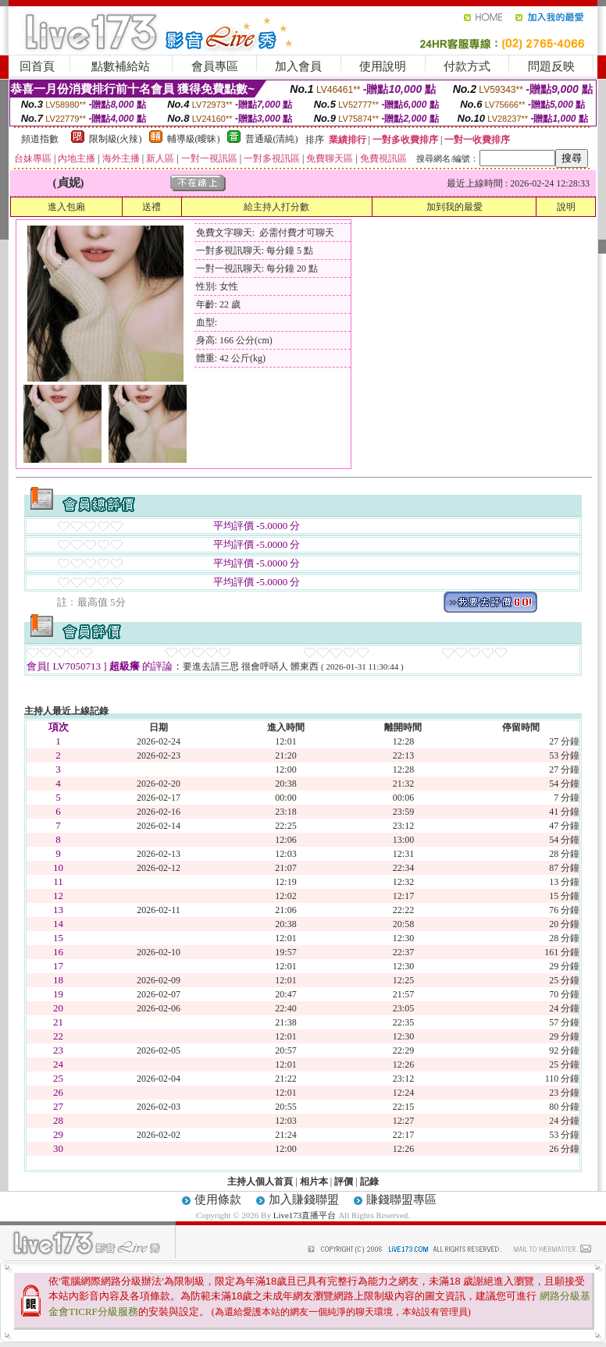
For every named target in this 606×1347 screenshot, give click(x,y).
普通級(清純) (271, 138)
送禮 (151, 206)
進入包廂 (66, 206)
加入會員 (298, 66)
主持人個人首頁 (260, 1181)
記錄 (369, 1181)
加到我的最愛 (454, 206)
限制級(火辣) (115, 138)
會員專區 (214, 66)
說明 (566, 206)
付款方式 (467, 66)
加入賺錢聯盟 (304, 1199)
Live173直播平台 (305, 1215)
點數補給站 (120, 66)
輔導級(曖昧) (193, 138)
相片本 (314, 1181)
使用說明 (382, 66)
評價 (343, 1181)
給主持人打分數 (276, 206)
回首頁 (37, 66)
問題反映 (551, 66)
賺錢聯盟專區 (401, 1199)
